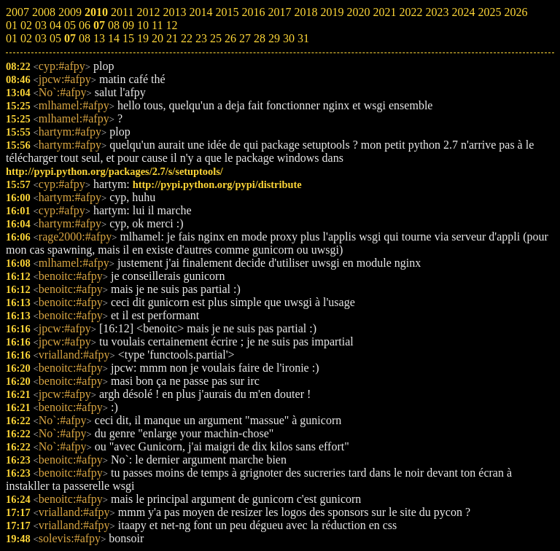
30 (289, 38)
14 (114, 38)
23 (201, 38)
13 (99, 38)
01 (12, 38)
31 (303, 38)
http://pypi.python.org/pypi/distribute (217, 184)
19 (143, 38)
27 (245, 38)
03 (41, 38)
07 (70, 38)
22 (186, 38)
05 (55, 38)
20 (157, 38)
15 (128, 38)
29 (274, 38)
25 (216, 38)
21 (172, 38)
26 (230, 38)
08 (84, 38)
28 (259, 38)
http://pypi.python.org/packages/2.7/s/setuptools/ (114, 171)
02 (26, 38)
